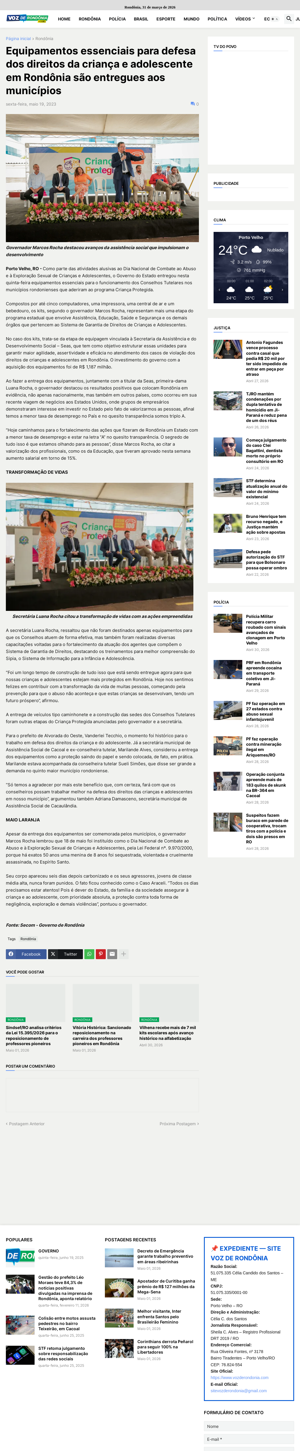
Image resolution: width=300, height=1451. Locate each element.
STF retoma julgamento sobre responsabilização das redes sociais (63, 1353)
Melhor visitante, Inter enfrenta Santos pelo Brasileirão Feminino (159, 1316)
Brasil (141, 18)
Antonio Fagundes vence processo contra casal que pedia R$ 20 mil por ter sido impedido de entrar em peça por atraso (266, 358)
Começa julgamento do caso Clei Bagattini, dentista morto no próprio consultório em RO (266, 450)
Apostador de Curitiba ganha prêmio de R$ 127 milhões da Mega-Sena (166, 1286)
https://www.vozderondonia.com (240, 1377)
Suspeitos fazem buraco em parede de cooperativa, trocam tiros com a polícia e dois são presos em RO (267, 828)
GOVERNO (48, 1250)
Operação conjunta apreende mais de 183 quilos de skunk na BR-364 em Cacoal (266, 785)
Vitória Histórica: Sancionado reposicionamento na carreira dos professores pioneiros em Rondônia (102, 1035)
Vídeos (243, 18)
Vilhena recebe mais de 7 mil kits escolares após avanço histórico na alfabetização (167, 1032)
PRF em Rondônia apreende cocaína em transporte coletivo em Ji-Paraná (264, 673)
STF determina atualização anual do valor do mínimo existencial (266, 488)
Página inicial (18, 39)
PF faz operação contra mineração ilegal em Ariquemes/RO (264, 746)
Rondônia (90, 18)
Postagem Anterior (27, 1123)
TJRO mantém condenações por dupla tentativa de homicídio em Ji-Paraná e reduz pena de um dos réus (266, 407)
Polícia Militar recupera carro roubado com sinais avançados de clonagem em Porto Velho (266, 629)
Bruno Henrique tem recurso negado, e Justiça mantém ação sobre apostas (266, 524)
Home (64, 18)
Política (217, 18)
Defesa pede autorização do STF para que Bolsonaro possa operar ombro (266, 559)
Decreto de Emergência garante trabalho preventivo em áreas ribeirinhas (165, 1256)
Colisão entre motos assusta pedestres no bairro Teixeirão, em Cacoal (67, 1323)
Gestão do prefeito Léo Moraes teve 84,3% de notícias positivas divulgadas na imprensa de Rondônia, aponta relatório (65, 1288)
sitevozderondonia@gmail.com (239, 1390)
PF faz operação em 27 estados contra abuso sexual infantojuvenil (265, 711)
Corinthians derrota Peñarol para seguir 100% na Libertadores (165, 1347)
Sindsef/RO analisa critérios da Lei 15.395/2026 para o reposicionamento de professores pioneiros (34, 1035)
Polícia (117, 18)
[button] (275, 19)
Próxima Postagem (178, 1123)
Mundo (192, 18)
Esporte (165, 18)
